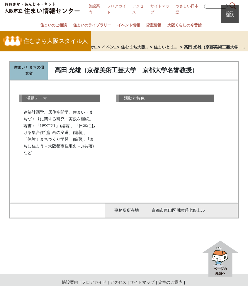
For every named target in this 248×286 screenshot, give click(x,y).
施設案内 (70, 282)
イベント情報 (128, 25)
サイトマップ (142, 282)
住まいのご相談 (53, 25)
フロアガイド (94, 282)
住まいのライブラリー (92, 25)
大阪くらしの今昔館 (184, 25)
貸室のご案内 (170, 282)
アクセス (118, 282)
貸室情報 (153, 25)
